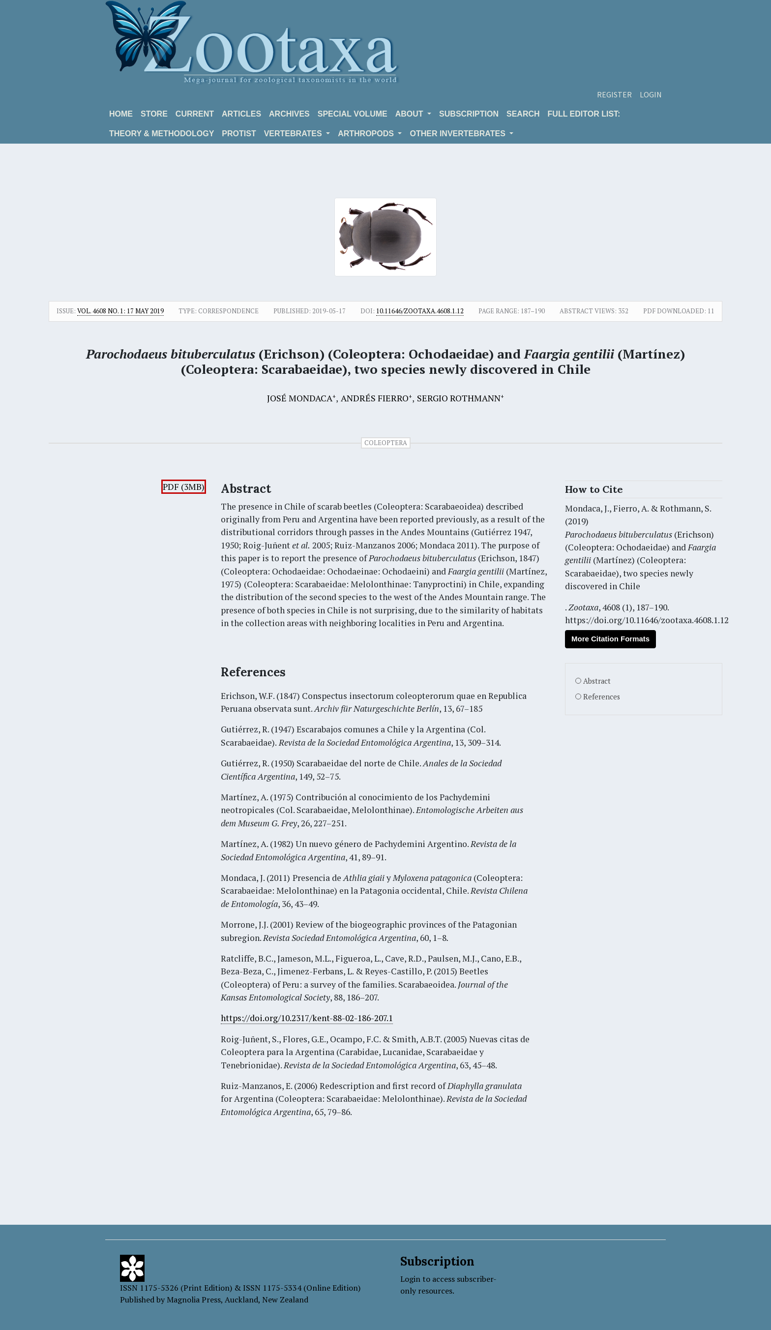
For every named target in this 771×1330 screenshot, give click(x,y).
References (601, 696)
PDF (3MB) (184, 486)
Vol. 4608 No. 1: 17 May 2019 (120, 310)
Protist (239, 133)
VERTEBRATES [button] (294, 133)
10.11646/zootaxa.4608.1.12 (420, 310)
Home (121, 114)
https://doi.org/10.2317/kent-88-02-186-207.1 (307, 1018)
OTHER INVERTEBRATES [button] (458, 133)
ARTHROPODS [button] (367, 133)
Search (523, 114)
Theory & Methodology (161, 133)
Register (614, 94)
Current (195, 114)
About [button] (410, 114)
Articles (241, 114)
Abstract (597, 681)
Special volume (352, 114)
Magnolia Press (194, 1299)
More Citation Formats (610, 639)
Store (154, 114)
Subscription (469, 114)
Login (651, 94)
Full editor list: (584, 114)
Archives (289, 114)
